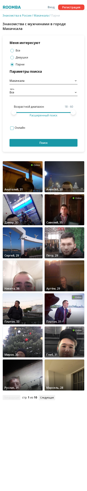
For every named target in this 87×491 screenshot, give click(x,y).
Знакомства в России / (18, 15)
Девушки (19, 57)
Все (15, 51)
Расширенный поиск (43, 115)
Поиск (43, 143)
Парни (17, 64)
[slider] (13, 112)
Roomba (12, 7)
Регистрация (71, 7)
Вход (51, 7)
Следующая (47, 397)
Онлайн (20, 127)
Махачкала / (42, 15)
